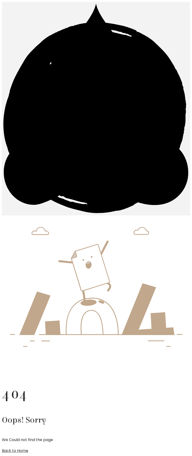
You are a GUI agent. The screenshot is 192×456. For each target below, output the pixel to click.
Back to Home (15, 450)
